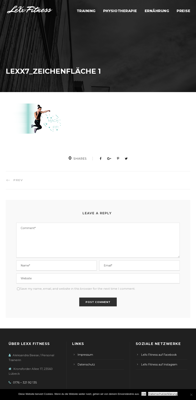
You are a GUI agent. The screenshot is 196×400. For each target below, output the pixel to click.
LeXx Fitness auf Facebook (159, 354)
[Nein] (191, 395)
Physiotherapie (120, 11)
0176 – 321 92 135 (25, 382)
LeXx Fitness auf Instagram (159, 364)
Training (86, 11)
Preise (183, 11)
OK (144, 393)
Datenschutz (86, 364)
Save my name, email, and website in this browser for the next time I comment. (77, 288)
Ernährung (157, 11)
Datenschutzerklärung (163, 393)
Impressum (85, 354)
